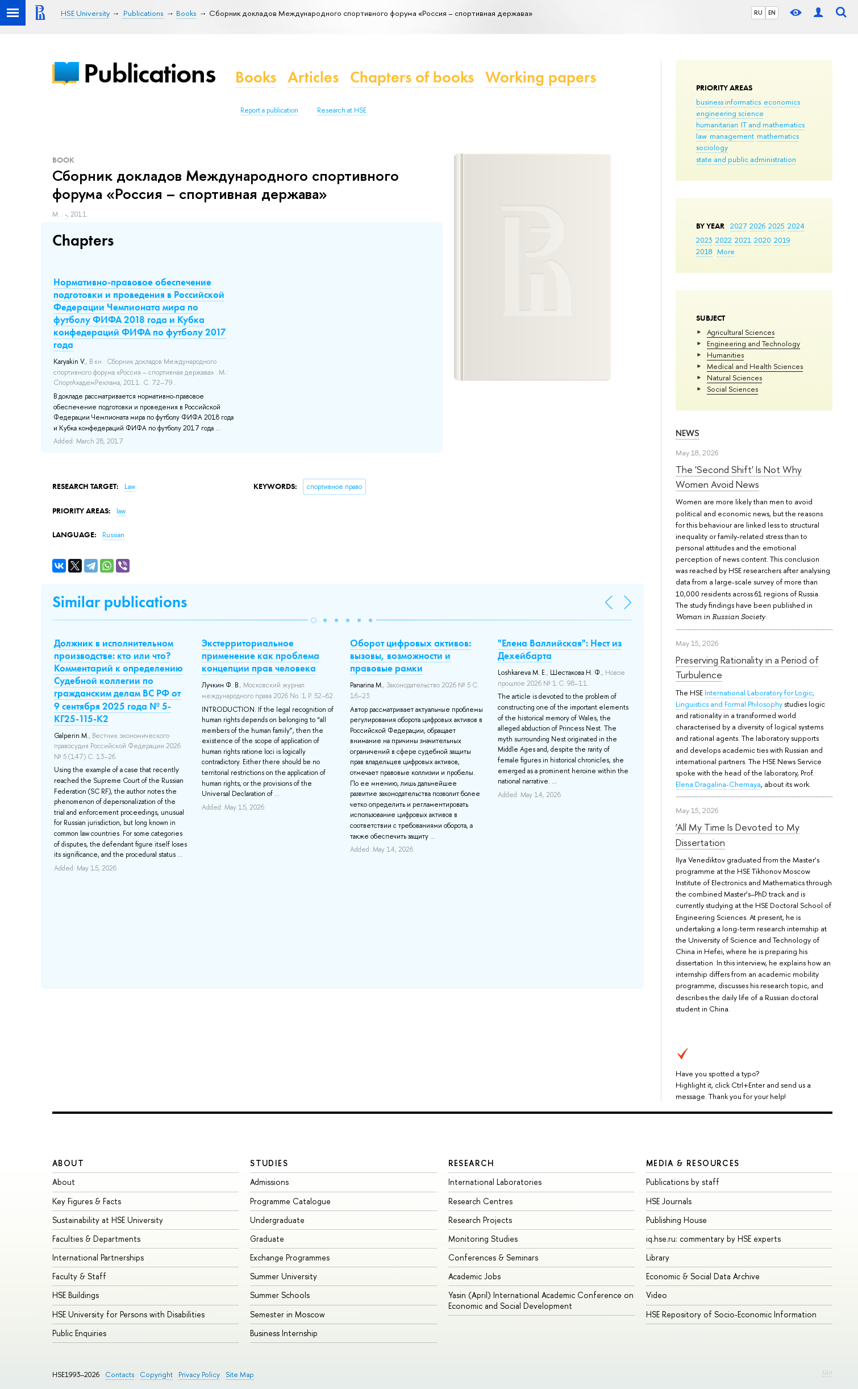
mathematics (778, 136)
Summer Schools (280, 1295)
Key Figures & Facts (86, 1201)
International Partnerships (98, 1257)
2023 (704, 240)
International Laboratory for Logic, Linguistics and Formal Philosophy (745, 698)
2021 (743, 240)
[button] (313, 620)
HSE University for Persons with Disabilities (128, 1314)
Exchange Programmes (290, 1257)
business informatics (728, 102)
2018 (704, 251)
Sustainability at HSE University (107, 1219)
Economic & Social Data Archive (703, 1276)
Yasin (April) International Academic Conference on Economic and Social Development (541, 1300)
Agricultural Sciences (740, 332)
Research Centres (480, 1201)
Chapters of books (412, 77)
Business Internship (284, 1333)
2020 (762, 240)
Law (129, 486)
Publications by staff (682, 1181)
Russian (113, 535)
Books (255, 77)
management (732, 136)
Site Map (240, 1374)
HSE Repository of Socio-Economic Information (731, 1314)
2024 (796, 226)
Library (657, 1257)
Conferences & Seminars (493, 1257)
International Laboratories (495, 1181)
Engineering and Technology (753, 343)
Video (656, 1295)
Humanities (725, 355)
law (701, 136)
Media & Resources (693, 1163)
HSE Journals (669, 1201)
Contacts (119, 1374)
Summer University (283, 1276)
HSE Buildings (75, 1295)
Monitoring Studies (483, 1238)
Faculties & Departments (96, 1238)
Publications (149, 73)
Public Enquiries (79, 1333)
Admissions (269, 1181)
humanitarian (717, 124)
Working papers (540, 77)
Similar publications (119, 602)
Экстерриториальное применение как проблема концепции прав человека (260, 655)
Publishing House (676, 1219)
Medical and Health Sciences (755, 366)
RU (758, 12)
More (726, 251)
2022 (723, 240)
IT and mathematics (773, 124)
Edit (827, 1372)
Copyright (156, 1374)
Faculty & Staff (79, 1276)
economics (782, 102)
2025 (776, 226)
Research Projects (480, 1219)
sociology (712, 147)
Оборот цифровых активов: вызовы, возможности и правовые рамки (410, 655)
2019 (782, 240)
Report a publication (269, 110)
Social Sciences (732, 389)
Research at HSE (341, 110)
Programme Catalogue (290, 1201)
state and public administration (746, 159)
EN (772, 12)
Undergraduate (277, 1219)
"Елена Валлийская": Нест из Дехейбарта (560, 649)
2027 (738, 226)
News (687, 433)
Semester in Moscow (287, 1314)
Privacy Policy (199, 1374)
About (68, 1163)
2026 (757, 226)
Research (471, 1163)
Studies (269, 1163)
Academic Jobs (474, 1276)
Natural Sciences (734, 377)
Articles (313, 77)
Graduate (267, 1238)
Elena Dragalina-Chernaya (718, 784)
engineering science (730, 113)
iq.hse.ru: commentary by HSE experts (713, 1238)
